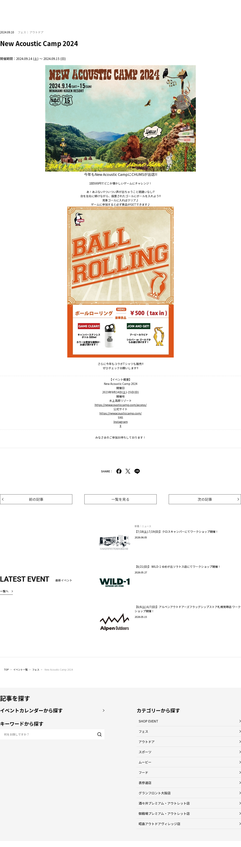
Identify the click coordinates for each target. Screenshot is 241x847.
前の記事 (36, 499)
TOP (6, 669)
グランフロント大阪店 (155, 792)
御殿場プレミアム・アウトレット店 (164, 813)
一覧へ (4, 591)
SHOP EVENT (148, 721)
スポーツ (145, 751)
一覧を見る (120, 499)
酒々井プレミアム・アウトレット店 (164, 803)
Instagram (120, 422)
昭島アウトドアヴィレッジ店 (159, 823)
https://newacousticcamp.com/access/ (121, 405)
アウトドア (147, 741)
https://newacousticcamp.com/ (120, 413)
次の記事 (205, 499)
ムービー (145, 762)
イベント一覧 (20, 669)
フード (143, 772)
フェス (35, 669)
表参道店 (145, 782)
